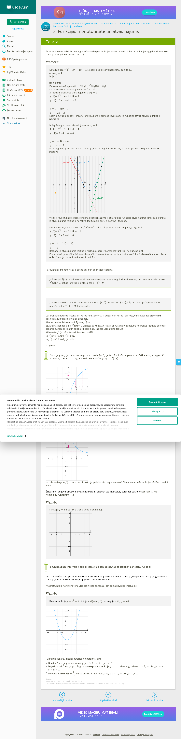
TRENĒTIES (153, 12)
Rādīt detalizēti (14, 733)
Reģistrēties (18, 28)
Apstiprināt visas (157, 699)
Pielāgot (157, 708)
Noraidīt (157, 718)
